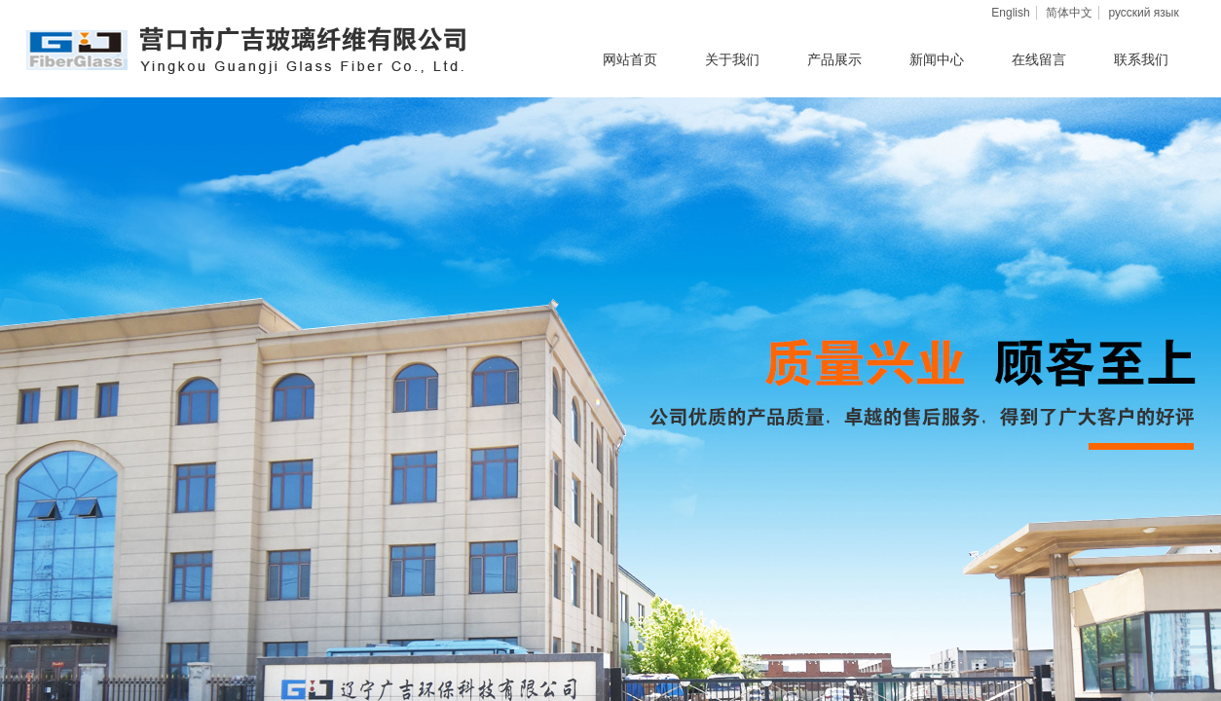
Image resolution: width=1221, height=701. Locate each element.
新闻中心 (936, 60)
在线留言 (1039, 60)
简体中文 (1069, 12)
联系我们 (1141, 60)
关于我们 (732, 60)
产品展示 (834, 60)
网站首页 (630, 60)
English (1010, 12)
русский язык (1143, 12)
